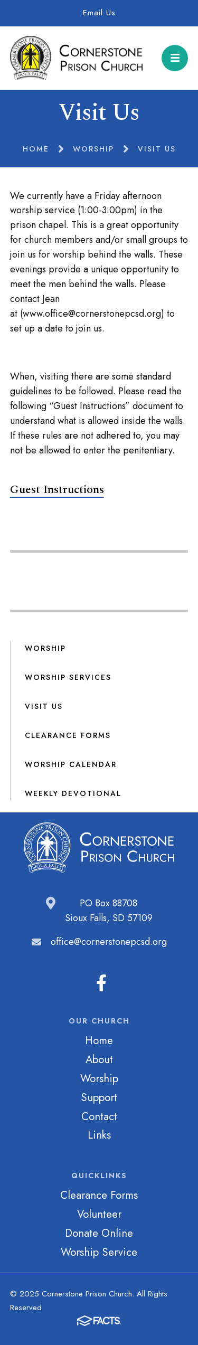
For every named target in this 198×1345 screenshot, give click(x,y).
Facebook (101, 982)
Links (99, 1135)
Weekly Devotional (73, 793)
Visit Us (44, 706)
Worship (45, 648)
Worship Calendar (71, 764)
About (99, 1059)
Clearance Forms (68, 735)
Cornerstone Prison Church (76, 58)
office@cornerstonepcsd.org (109, 942)
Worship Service (99, 1252)
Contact (99, 1116)
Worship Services (68, 677)
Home (99, 1040)
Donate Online (99, 1233)
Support (99, 1097)
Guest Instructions (57, 489)
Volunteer (99, 1214)
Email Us (99, 12)
